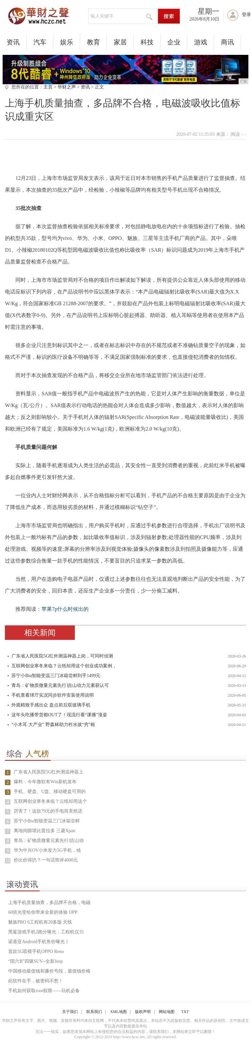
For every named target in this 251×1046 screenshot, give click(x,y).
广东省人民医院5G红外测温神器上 (48, 771)
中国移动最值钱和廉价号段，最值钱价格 (49, 971)
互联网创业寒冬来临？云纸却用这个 (50, 801)
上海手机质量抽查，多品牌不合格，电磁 (49, 902)
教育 (93, 42)
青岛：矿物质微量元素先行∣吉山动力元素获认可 (60, 685)
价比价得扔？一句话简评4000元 (46, 860)
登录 (246, 14)
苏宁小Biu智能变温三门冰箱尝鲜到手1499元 (55, 675)
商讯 (227, 42)
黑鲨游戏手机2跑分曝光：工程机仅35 (46, 931)
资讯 (13, 42)
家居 (120, 42)
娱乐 (66, 42)
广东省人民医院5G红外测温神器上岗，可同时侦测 (62, 656)
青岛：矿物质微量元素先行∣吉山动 (49, 840)
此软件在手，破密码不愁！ (35, 980)
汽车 (39, 42)
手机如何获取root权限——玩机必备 (44, 990)
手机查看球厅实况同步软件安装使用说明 (52, 695)
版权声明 (143, 1011)
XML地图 (118, 1011)
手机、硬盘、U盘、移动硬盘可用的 (50, 791)
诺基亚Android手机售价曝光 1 (38, 941)
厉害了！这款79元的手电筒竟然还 (48, 811)
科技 (147, 42)
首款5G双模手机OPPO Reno (36, 951)
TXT (185, 1011)
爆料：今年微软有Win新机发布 (45, 781)
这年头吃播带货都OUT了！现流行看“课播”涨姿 (59, 714)
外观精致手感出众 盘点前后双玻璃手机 (51, 705)
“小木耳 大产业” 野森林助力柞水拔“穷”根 (53, 724)
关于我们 (70, 1011)
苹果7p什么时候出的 (65, 609)
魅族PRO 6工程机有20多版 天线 (40, 922)
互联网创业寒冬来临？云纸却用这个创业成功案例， (64, 665)
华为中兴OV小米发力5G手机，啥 (47, 850)
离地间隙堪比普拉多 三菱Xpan (44, 830)
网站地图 (167, 1011)
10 (8, 860)
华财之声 (67, 87)
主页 (48, 87)
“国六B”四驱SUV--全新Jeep (35, 961)
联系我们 (94, 1011)
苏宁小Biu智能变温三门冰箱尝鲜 (47, 820)
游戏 (200, 42)
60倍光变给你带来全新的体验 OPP (42, 912)
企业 (173, 42)
